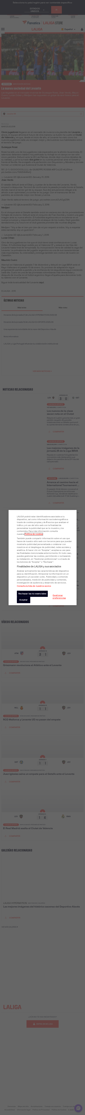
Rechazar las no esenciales (32, 594)
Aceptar (23, 600)
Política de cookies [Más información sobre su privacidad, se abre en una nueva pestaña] (34, 534)
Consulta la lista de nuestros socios (34, 586)
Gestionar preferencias (59, 596)
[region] (43, 557)
